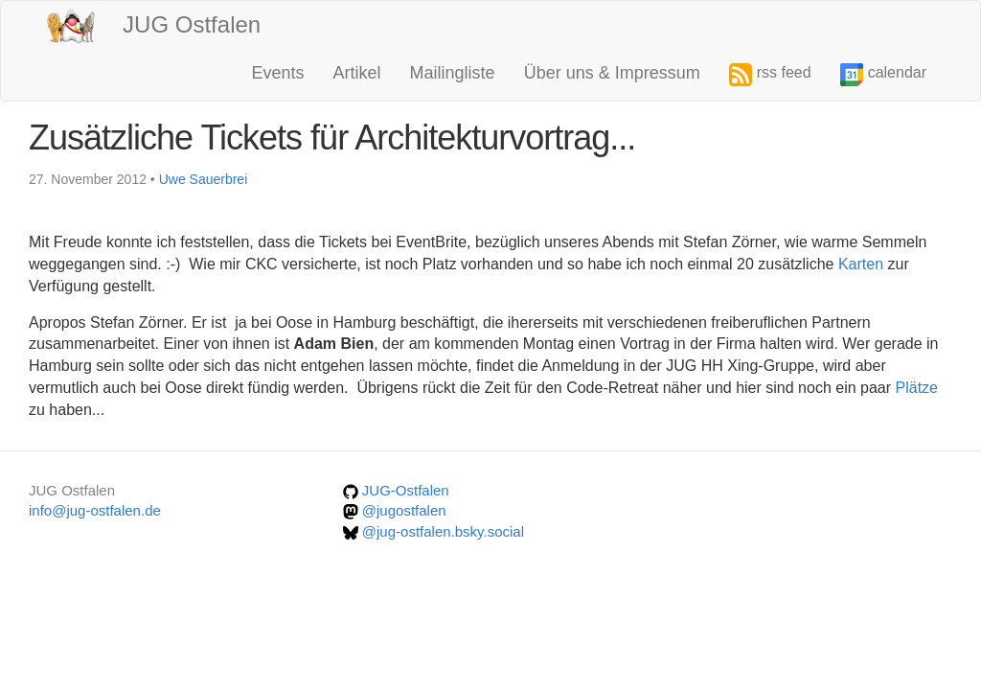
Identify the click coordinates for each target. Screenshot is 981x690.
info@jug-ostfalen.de (95, 510)
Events (278, 72)
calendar (883, 74)
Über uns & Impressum (612, 72)
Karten (863, 264)
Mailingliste (452, 72)
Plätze (917, 388)
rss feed (770, 74)
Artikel (357, 72)
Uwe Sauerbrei (203, 179)
